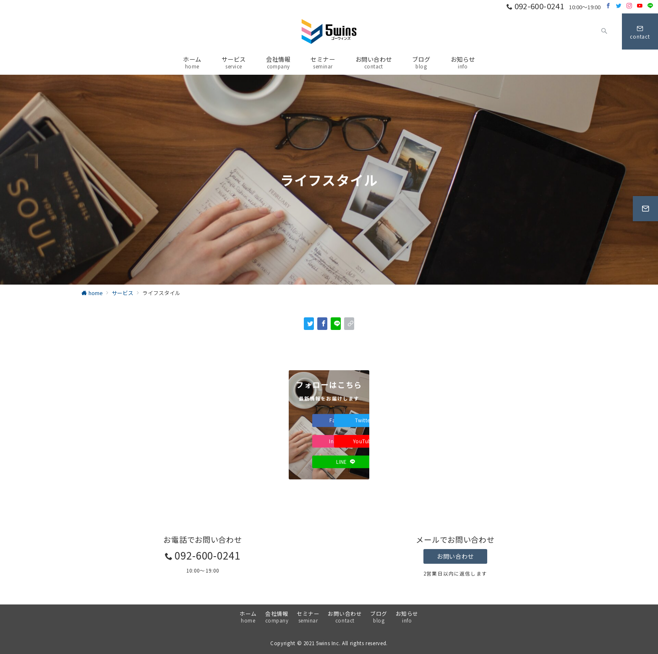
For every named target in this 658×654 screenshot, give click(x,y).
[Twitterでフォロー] (618, 6)
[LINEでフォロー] (650, 6)
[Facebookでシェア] (322, 323)
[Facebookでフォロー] (608, 6)
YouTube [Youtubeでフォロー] (367, 441)
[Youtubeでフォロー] (639, 6)
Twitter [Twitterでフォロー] (367, 420)
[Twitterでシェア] (309, 323)
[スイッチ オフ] (604, 31)
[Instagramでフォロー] (629, 6)
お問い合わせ (455, 556)
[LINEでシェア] (336, 323)
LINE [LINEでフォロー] (345, 461)
